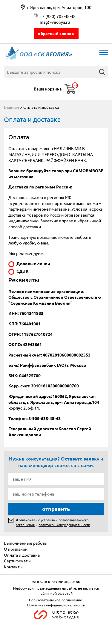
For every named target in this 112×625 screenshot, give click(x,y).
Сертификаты (17, 560)
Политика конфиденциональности (56, 605)
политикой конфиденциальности (64, 524)
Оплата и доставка (22, 555)
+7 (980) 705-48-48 (58, 16)
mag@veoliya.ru (55, 22)
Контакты (13, 566)
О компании (15, 549)
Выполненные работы (25, 543)
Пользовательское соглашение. (56, 599)
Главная (11, 107)
